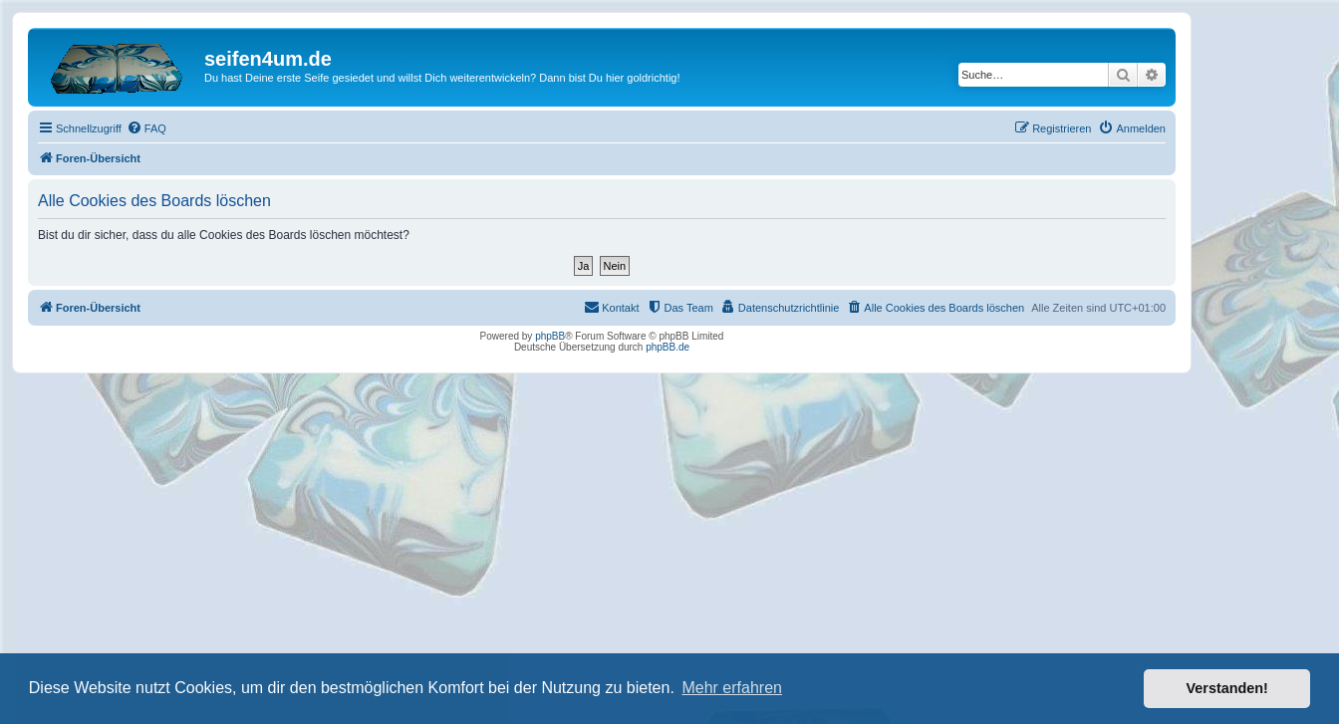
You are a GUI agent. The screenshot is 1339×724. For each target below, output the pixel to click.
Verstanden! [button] (1227, 688)
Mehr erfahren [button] (731, 687)
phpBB (550, 336)
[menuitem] (146, 128)
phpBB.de (667, 347)
